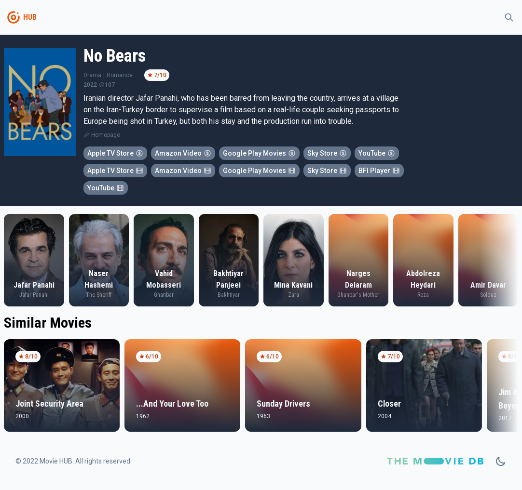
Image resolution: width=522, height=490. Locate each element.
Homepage (105, 135)
